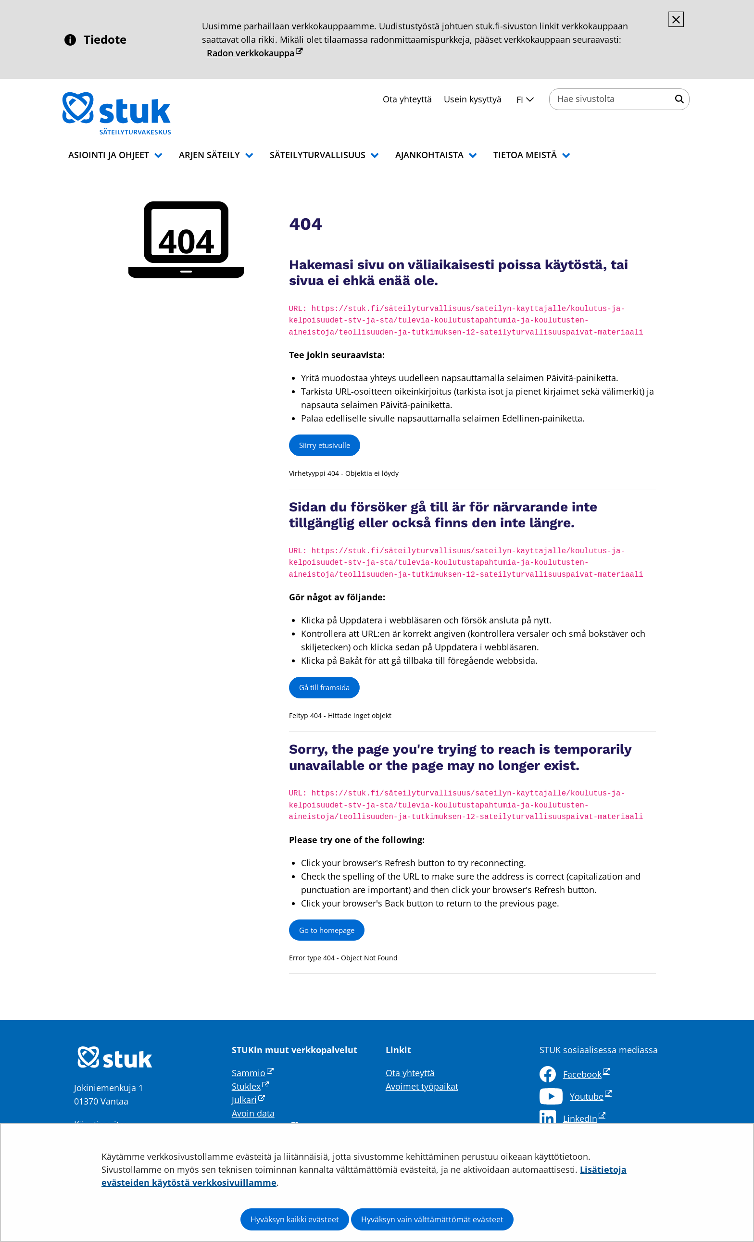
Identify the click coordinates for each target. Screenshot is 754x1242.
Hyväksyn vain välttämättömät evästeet (432, 1219)
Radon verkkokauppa (254, 53)
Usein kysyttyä (473, 99)
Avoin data (253, 1113)
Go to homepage (326, 930)
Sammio (253, 1073)
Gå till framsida (324, 687)
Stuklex (250, 1086)
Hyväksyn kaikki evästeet (295, 1219)
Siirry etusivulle (324, 445)
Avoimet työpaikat (422, 1086)
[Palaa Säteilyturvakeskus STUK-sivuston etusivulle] (141, 113)
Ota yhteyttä (407, 99)
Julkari (248, 1099)
